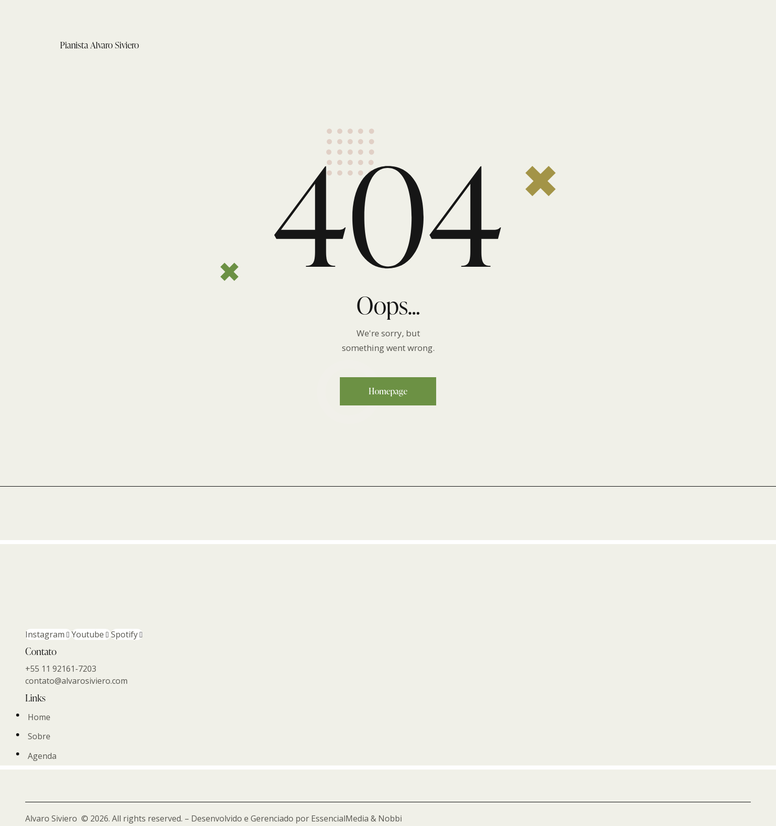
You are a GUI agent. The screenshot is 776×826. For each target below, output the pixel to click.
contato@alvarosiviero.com (76, 680)
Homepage (388, 391)
